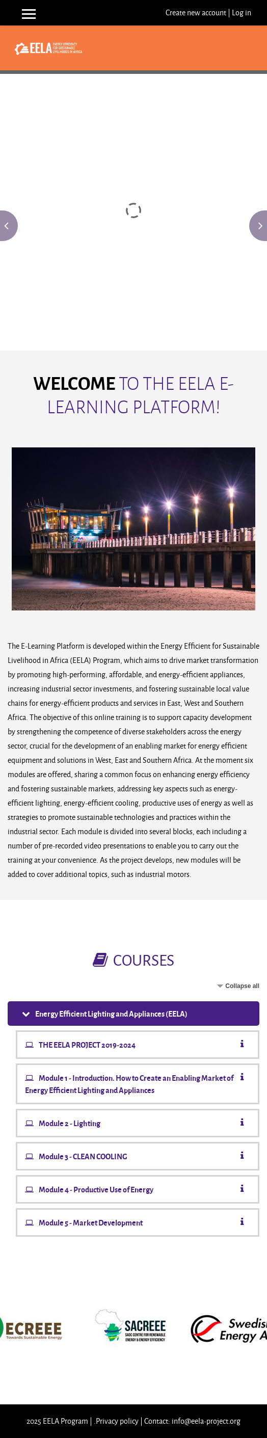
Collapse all (242, 986)
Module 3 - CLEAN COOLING (83, 1156)
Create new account (196, 12)
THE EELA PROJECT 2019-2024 (87, 1044)
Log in (241, 12)
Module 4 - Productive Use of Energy (96, 1189)
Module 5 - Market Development (91, 1222)
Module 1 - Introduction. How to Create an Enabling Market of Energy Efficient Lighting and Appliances (129, 1084)
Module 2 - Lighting (69, 1123)
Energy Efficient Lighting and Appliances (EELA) (111, 1013)
